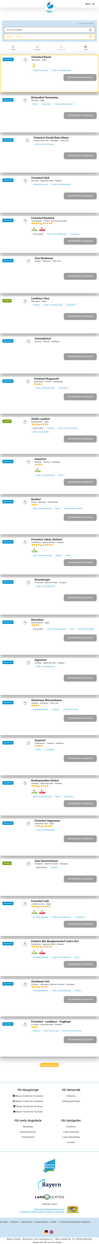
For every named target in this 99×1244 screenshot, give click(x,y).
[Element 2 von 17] (14, 690)
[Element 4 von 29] (17, 569)
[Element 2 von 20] (13, 167)
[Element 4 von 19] (17, 529)
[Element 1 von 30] (9, 248)
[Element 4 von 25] (17, 730)
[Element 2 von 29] (12, 569)
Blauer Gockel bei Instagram (28, 1101)
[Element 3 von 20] (16, 167)
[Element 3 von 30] (15, 248)
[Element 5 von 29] (20, 569)
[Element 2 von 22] (12, 650)
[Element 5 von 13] (22, 489)
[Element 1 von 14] (11, 609)
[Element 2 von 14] (14, 609)
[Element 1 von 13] (11, 489)
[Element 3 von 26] (15, 328)
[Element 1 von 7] (11, 368)
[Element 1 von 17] (11, 690)
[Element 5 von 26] (20, 328)
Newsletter (28, 1126)
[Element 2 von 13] (14, 489)
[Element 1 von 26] (9, 328)
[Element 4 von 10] (19, 891)
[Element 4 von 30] (17, 248)
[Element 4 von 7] (19, 368)
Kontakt (71, 1142)
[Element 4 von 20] (19, 167)
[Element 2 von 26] (12, 328)
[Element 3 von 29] (15, 569)
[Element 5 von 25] (20, 730)
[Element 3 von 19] (15, 529)
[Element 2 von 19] (12, 529)
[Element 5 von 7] (22, 368)
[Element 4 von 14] (19, 609)
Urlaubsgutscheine (71, 1101)
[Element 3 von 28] (15, 127)
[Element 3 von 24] (15, 208)
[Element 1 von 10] (11, 891)
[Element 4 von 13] (19, 489)
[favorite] (25, 59)
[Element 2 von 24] (12, 208)
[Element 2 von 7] (14, 368)
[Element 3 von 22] (15, 650)
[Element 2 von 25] (12, 730)
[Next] (49, 1065)
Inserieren (71, 1126)
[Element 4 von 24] (17, 208)
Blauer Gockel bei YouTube (28, 1111)
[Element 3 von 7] (16, 368)
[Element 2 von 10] (14, 891)
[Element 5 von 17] (22, 690)
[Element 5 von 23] (22, 288)
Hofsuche (71, 1096)
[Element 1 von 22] (9, 650)
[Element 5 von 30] (20, 248)
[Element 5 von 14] (22, 609)
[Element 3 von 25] (15, 730)
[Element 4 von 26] (17, 328)
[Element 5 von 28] (20, 127)
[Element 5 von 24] (20, 208)
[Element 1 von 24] (9, 208)
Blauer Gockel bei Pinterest (28, 1106)
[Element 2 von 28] (12, 127)
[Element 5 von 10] (22, 891)
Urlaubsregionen (28, 1132)
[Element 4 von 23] (19, 288)
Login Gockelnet (71, 1132)
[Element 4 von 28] (17, 127)
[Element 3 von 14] (16, 609)
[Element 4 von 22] (17, 650)
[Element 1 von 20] (10, 167)
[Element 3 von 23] (16, 288)
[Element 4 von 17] (19, 690)
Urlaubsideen (28, 1137)
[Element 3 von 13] (16, 489)
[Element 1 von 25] (9, 730)
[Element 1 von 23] (11, 288)
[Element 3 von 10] (16, 891)
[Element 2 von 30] (12, 248)
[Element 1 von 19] (9, 529)
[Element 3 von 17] (16, 690)
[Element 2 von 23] (14, 288)
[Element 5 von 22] (20, 650)
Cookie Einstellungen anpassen (75, 1222)
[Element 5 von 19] (20, 529)
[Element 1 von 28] (9, 127)
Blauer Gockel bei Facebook (28, 1096)
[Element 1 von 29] (9, 569)
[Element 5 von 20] (21, 167)
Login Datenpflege (71, 1137)
